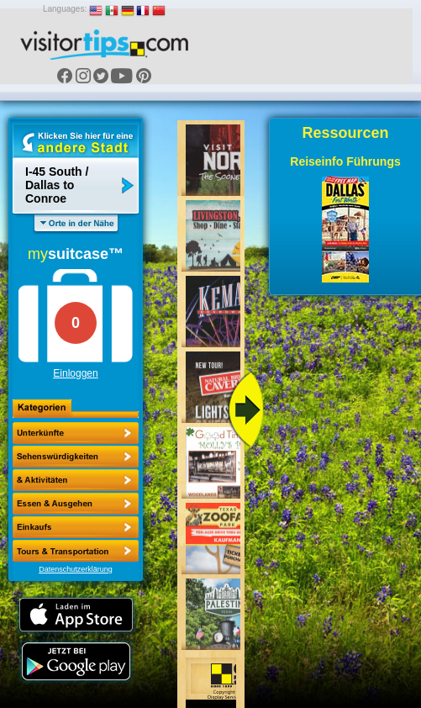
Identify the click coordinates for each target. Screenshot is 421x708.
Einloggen (75, 373)
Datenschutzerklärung (76, 569)
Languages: (65, 8)
